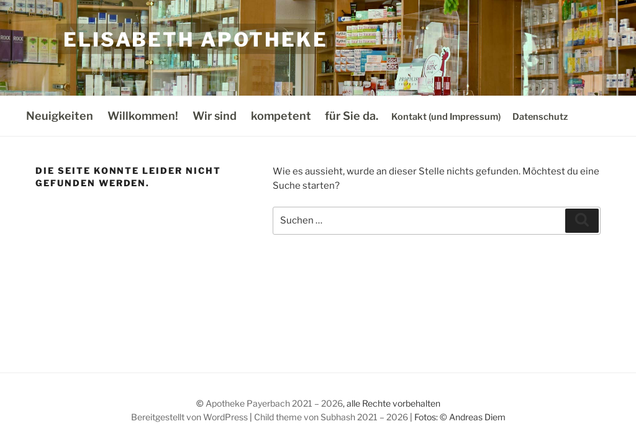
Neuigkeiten (59, 115)
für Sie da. (351, 115)
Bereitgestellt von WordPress (189, 417)
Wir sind (215, 115)
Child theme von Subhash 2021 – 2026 (331, 417)
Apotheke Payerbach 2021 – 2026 (274, 403)
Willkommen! (142, 115)
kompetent (281, 115)
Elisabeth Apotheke (195, 40)
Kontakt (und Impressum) (446, 116)
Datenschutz (540, 116)
